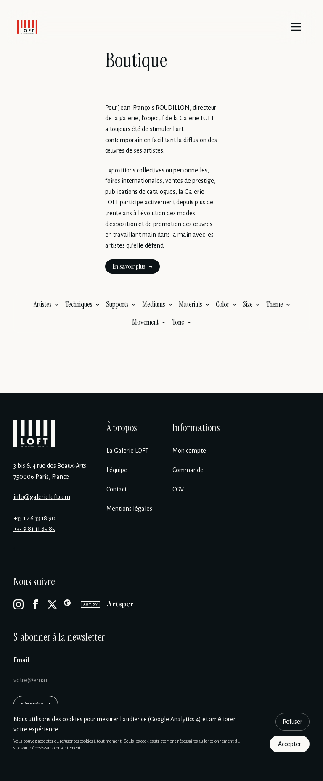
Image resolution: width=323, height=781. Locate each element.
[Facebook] (35, 604)
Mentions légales (129, 508)
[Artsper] (120, 604)
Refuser (292, 721)
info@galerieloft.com (41, 496)
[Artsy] (90, 604)
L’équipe (116, 470)
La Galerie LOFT (127, 450)
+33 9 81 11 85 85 (34, 528)
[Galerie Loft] (34, 433)
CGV (178, 489)
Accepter (289, 744)
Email (21, 660)
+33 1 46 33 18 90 (34, 518)
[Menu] (296, 27)
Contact (116, 489)
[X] (52, 604)
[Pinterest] (69, 604)
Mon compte (189, 450)
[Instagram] (18, 604)
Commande (188, 470)
